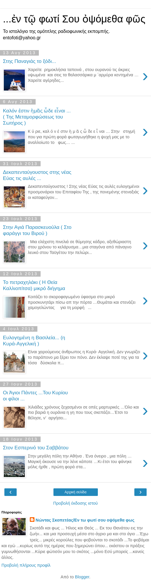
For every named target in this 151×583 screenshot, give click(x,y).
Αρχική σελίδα (75, 492)
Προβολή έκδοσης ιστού (75, 503)
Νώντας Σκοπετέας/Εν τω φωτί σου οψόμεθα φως (85, 520)
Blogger (82, 577)
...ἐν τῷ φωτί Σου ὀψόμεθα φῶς (74, 18)
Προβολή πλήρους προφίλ (26, 565)
